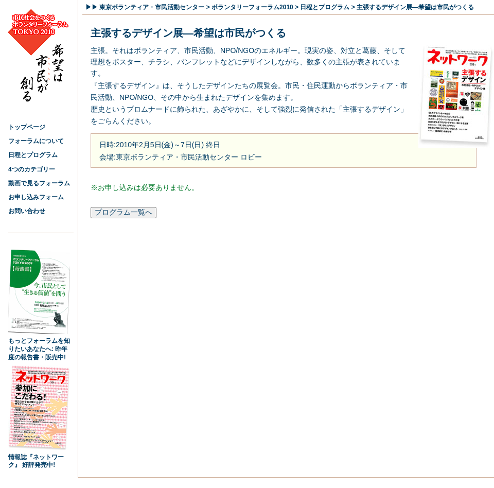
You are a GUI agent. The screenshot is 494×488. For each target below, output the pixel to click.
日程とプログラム (33, 155)
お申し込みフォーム (36, 197)
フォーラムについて (36, 141)
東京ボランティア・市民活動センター (151, 7)
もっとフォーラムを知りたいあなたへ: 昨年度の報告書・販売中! (39, 346)
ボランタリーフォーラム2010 (252, 7)
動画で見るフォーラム (39, 183)
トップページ (26, 127)
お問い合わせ (26, 211)
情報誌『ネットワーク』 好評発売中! (39, 458)
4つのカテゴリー (31, 169)
